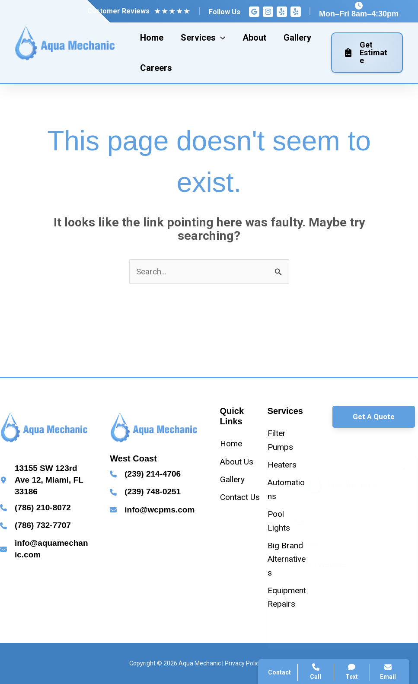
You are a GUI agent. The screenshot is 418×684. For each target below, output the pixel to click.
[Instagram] (268, 11)
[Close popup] (395, 468)
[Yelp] (282, 11)
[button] (373, 417)
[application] (220, 37)
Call (282, 522)
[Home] (231, 443)
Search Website (303, 564)
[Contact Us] (240, 497)
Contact (289, 543)
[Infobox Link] (44, 480)
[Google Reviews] (254, 11)
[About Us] (236, 461)
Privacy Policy (243, 663)
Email (388, 671)
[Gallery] (232, 479)
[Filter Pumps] (288, 440)
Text (352, 671)
